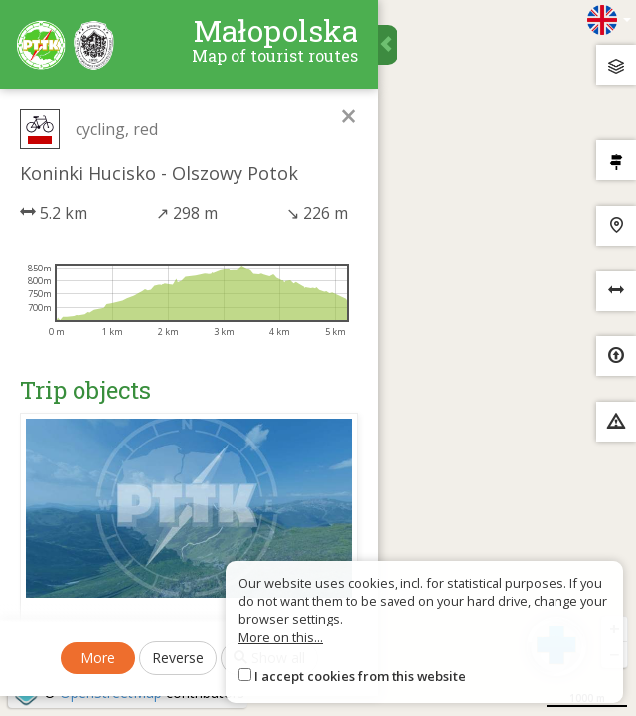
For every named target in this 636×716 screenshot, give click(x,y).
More (97, 657)
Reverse (178, 657)
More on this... (280, 637)
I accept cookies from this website (360, 676)
